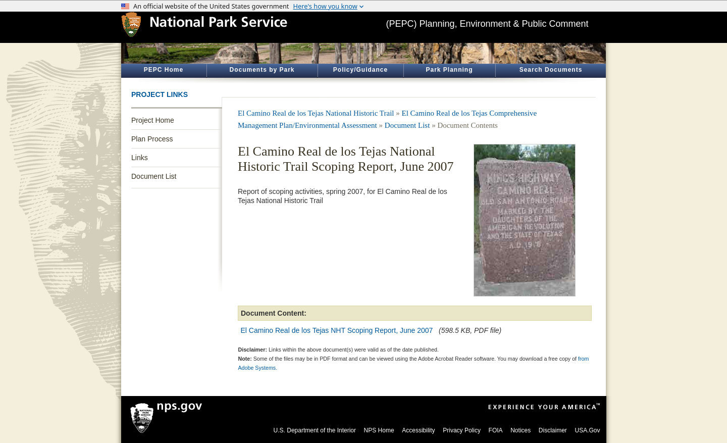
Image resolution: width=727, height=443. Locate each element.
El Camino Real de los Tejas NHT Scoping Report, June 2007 (337, 330)
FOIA (496, 430)
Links (139, 158)
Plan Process (152, 139)
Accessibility (418, 430)
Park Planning (449, 69)
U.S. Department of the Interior (315, 430)
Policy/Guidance (360, 69)
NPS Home (379, 430)
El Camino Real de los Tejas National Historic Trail (316, 113)
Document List (153, 176)
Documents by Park (261, 69)
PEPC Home (163, 69)
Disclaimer (553, 430)
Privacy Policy (462, 430)
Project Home (152, 120)
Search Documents (551, 69)
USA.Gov (587, 430)
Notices (520, 430)
